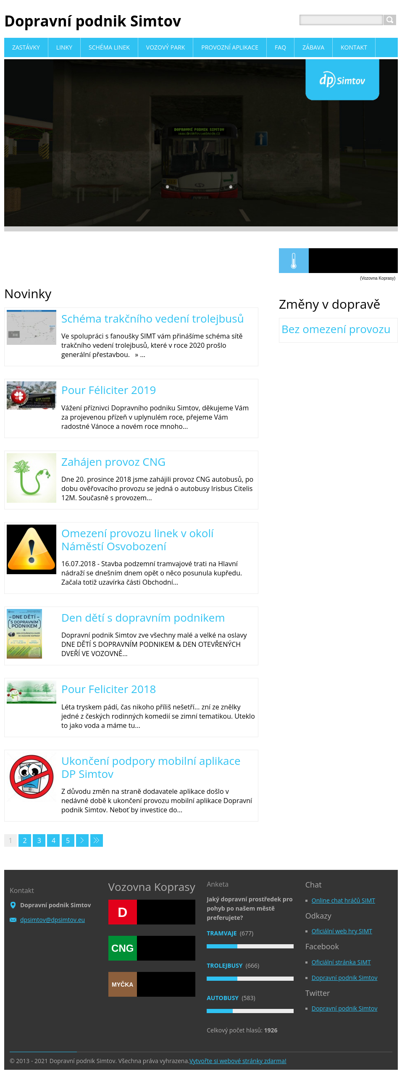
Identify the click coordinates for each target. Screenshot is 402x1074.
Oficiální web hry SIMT (342, 931)
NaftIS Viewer (353, 260)
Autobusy (223, 998)
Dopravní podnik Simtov (345, 978)
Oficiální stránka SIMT (341, 962)
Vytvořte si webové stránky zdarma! (237, 1061)
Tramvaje (222, 933)
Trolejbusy (225, 965)
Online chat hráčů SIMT (343, 900)
